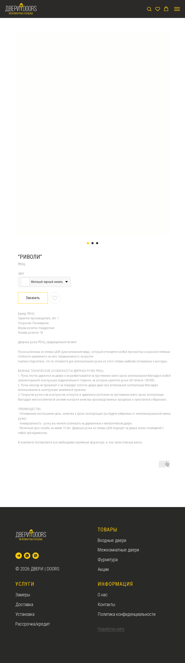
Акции (103, 569)
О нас (103, 594)
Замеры (22, 594)
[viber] (35, 555)
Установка (24, 614)
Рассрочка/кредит (32, 624)
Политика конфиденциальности (126, 614)
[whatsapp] (27, 555)
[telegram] (18, 555)
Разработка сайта (111, 629)
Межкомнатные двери (118, 549)
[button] (149, 8)
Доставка (24, 604)
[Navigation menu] (177, 9)
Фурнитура (108, 559)
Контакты (106, 604)
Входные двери (112, 540)
